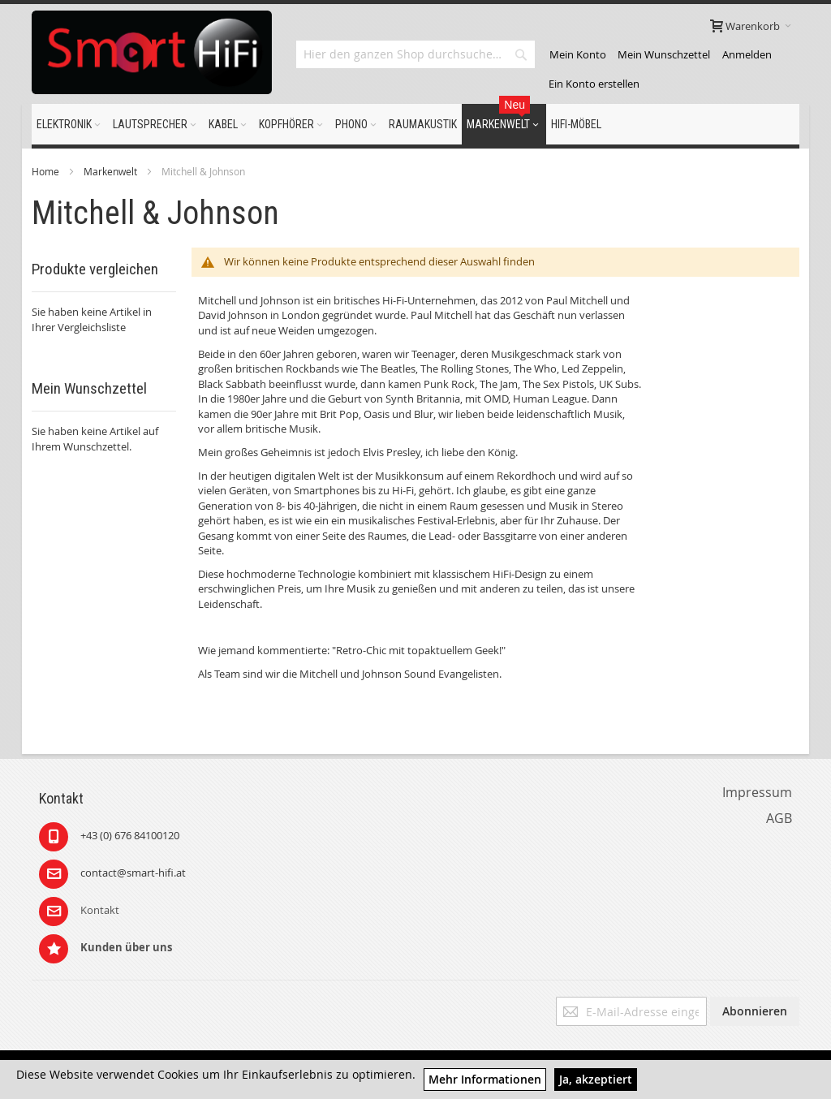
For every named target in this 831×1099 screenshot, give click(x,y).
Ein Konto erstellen (594, 83)
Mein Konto (577, 54)
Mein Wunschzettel (664, 54)
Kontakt (99, 910)
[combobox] (415, 54)
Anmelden (747, 54)
